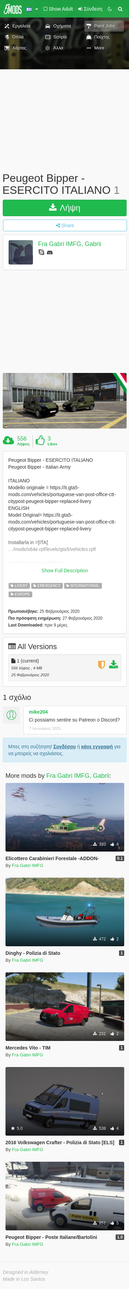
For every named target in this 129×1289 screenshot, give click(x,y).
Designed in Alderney (25, 1269)
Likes (52, 444)
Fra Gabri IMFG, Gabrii (69, 244)
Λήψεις (23, 444)
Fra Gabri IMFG (27, 862)
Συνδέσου (65, 743)
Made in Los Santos (24, 1275)
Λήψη (64, 207)
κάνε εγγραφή (97, 743)
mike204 (38, 708)
